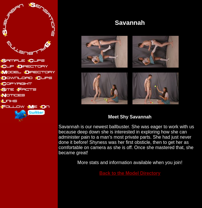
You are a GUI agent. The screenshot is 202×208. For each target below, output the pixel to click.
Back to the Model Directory (129, 173)
